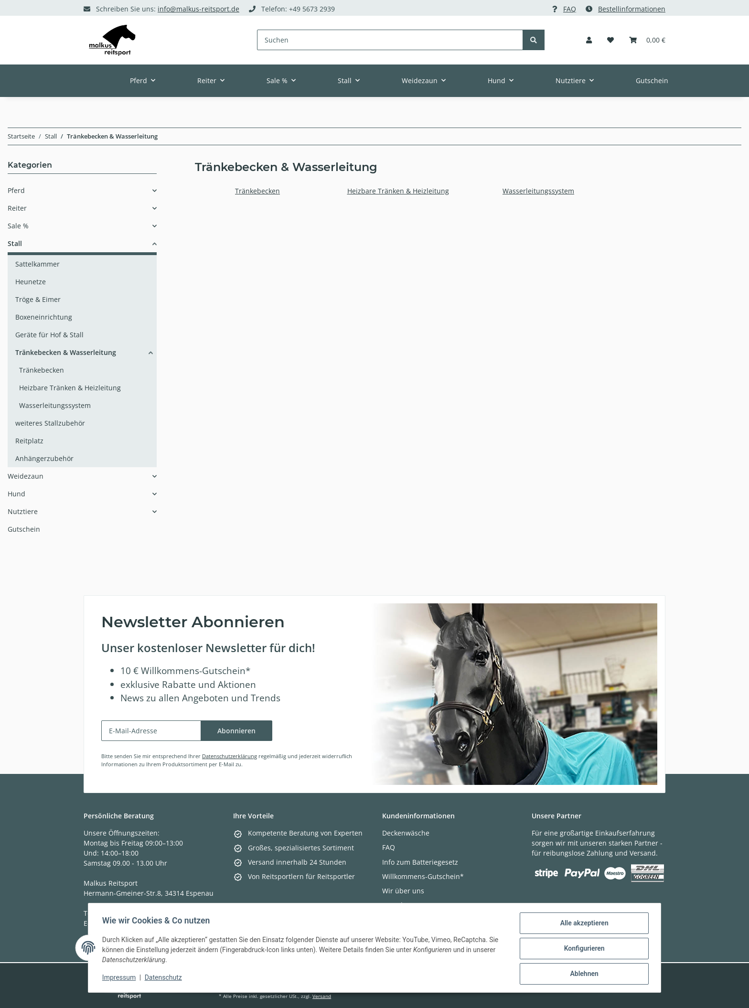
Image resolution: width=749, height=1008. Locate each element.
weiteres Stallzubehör (50, 423)
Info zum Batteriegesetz (420, 862)
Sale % (18, 225)
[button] (588, 40)
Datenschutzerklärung (229, 756)
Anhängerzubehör (44, 458)
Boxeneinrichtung (43, 317)
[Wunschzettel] (610, 40)
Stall (15, 243)
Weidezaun (25, 476)
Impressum (120, 978)
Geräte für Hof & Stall (49, 334)
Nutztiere (23, 511)
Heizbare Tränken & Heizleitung (398, 190)
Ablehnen (582, 974)
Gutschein (24, 529)
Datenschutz (164, 978)
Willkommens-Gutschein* (423, 876)
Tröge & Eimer (38, 299)
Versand (321, 996)
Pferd (16, 190)
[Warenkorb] (647, 40)
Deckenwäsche (405, 832)
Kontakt (394, 905)
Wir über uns (403, 890)
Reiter (17, 208)
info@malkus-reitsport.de (198, 8)
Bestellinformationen (631, 8)
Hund (16, 493)
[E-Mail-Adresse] (151, 730)
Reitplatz (29, 440)
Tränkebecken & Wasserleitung (65, 352)
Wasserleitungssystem (538, 190)
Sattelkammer (37, 263)
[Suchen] (390, 40)
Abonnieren (236, 730)
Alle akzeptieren (582, 924)
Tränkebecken (257, 190)
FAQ (569, 8)
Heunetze (30, 281)
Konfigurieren (582, 949)
